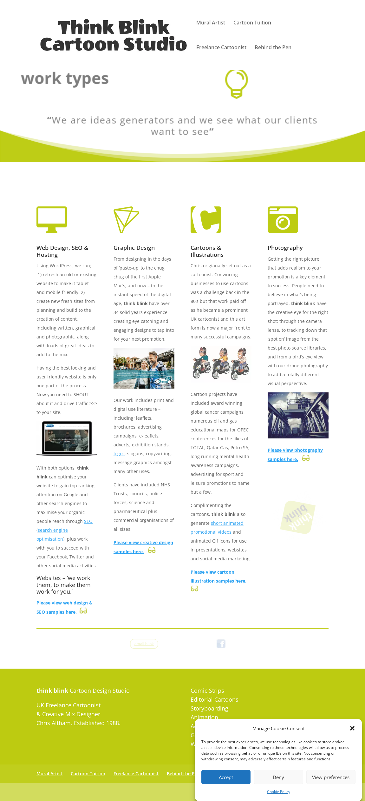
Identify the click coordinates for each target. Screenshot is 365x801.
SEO (88, 521)
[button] (352, 738)
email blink (144, 643)
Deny (278, 787)
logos (119, 454)
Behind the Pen (273, 48)
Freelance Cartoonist (221, 48)
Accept (226, 787)
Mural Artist (210, 23)
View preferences (330, 787)
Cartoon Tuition (252, 23)
